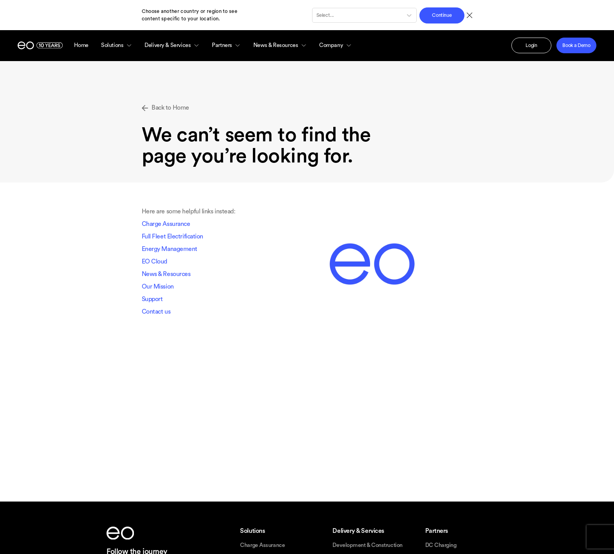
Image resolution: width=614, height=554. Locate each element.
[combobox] (317, 15)
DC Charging (441, 545)
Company (335, 45)
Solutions (116, 45)
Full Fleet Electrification (172, 236)
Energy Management (169, 249)
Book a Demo (576, 45)
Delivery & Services (171, 45)
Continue (441, 15)
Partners (226, 45)
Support (152, 299)
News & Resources (280, 45)
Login (531, 45)
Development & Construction (367, 545)
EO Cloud (154, 261)
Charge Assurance (166, 224)
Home (81, 45)
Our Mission (158, 286)
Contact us (156, 312)
